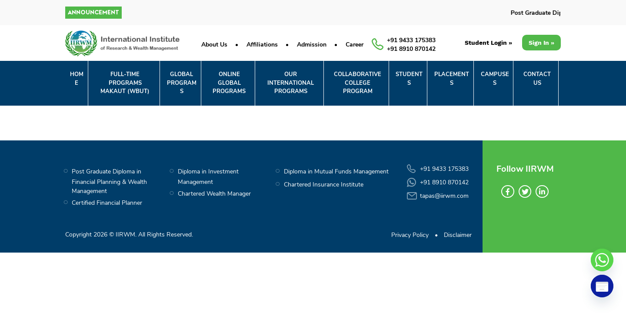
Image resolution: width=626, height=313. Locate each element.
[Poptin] (602, 286)
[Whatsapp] (602, 260)
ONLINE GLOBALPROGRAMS (229, 82)
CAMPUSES (495, 78)
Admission (311, 44)
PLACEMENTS (451, 78)
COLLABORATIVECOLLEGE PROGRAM (357, 82)
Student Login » (488, 42)
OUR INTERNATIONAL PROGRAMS (290, 82)
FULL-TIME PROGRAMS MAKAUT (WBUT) (125, 82)
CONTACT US (537, 78)
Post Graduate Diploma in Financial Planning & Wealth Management (109, 181)
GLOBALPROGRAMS (181, 82)
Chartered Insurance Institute (323, 184)
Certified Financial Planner (107, 203)
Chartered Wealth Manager (214, 194)
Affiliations (262, 44)
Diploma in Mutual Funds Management (336, 171)
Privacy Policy (410, 235)
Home (76, 78)
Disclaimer (458, 235)
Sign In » (541, 42)
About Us (214, 44)
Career (354, 44)
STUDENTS (409, 78)
